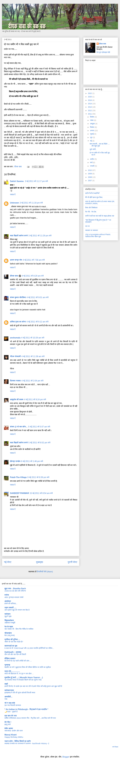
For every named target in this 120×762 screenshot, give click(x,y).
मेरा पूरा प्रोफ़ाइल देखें (103, 52)
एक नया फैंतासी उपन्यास (12, 705)
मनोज (6, 595)
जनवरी (92, 166)
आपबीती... (8, 697)
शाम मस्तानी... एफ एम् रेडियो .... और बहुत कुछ (100, 145)
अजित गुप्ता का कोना (18, 322)
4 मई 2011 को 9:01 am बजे (37, 297)
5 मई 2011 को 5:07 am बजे (39, 427)
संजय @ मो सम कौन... (19, 427)
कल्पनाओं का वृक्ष (10, 646)
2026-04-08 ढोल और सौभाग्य (15, 591)
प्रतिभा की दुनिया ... (12, 639)
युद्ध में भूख (7, 616)
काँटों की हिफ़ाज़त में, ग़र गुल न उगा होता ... (19, 673)
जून (91, 137)
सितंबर (92, 127)
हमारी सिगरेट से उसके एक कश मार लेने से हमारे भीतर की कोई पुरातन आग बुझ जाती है (33, 686)
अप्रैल (92, 159)
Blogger (65, 757)
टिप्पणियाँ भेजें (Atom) (45, 572)
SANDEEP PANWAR (19, 493)
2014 (90, 104)
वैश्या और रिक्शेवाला (91, 208)
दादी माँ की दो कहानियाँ (92, 193)
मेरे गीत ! (7, 722)
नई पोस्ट (7, 562)
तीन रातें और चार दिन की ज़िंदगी (15, 654)
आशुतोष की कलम (16, 399)
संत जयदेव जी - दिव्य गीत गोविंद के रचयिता (18, 629)
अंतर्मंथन (7, 601)
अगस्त (92, 131)
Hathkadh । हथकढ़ (12, 652)
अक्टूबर (92, 124)
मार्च (91, 162)
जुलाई (92, 134)
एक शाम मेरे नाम (10, 716)
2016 (90, 100)
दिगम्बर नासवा (15, 381)
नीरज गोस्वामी (15, 356)
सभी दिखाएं (115, 747)
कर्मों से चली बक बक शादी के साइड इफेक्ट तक (99, 216)
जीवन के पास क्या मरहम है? (13, 642)
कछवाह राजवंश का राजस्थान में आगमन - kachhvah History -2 (26, 743)
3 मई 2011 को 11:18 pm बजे (31, 203)
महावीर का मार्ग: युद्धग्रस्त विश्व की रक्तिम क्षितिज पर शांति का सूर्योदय (27, 667)
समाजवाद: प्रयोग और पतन (13, 731)
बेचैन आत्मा (8, 728)
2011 (90, 114)
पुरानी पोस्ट (72, 562)
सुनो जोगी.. (93, 149)
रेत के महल (8, 627)
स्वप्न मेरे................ (12, 671)
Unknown (14, 203)
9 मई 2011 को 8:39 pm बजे (38, 477)
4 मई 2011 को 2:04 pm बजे (32, 381)
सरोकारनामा (9, 690)
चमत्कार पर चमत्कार (91, 230)
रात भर (87, 226)
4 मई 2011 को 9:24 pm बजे (35, 399)
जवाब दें (12, 194)
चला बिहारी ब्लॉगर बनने (19, 236)
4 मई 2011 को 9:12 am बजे (37, 322)
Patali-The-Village (18, 477)
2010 (90, 170)
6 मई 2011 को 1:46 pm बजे (32, 461)
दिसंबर (92, 117)
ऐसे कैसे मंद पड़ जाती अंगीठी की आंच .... (18, 661)
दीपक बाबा (14, 276)
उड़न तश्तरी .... (10, 608)
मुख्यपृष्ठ (39, 562)
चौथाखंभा (8, 633)
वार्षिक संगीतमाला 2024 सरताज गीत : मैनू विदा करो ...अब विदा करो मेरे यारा (30, 718)
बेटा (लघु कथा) (9, 635)
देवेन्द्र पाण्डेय (15, 461)
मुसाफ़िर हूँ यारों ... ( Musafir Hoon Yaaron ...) (23, 677)
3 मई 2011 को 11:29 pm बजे (40, 236)
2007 (90, 181)
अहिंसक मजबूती (9, 623)
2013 (90, 107)
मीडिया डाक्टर (9, 658)
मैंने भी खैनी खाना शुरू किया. (94, 197)
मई (91, 141)
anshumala (15, 338)
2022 (90, 93)
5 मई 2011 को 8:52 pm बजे (39, 443)
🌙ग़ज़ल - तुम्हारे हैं (10, 712)
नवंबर (92, 120)
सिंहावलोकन (9, 620)
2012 (90, 111)
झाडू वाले (7, 724)
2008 (90, 177)
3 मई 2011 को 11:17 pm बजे (36, 181)
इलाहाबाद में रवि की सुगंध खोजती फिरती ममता (19, 692)
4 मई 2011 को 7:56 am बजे (34, 260)
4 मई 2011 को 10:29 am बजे (32, 338)
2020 (90, 97)
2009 (90, 174)
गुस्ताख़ (7, 665)
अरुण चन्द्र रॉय (16, 260)
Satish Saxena (17, 181)
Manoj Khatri (10, 735)
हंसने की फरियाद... (10, 603)
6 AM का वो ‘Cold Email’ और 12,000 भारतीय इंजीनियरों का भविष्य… (29, 648)
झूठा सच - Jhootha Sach (15, 588)
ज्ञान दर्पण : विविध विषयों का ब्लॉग (17, 741)
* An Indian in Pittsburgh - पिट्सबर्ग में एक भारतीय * (26, 709)
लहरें (6, 684)
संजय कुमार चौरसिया (18, 297)
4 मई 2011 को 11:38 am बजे (33, 356)
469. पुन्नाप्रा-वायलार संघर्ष (13, 597)
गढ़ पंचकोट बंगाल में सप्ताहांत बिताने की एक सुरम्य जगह (23, 680)
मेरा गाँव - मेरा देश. (91, 212)
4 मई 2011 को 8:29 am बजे (33, 276)
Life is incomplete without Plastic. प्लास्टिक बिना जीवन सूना (98, 235)
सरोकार (7, 614)
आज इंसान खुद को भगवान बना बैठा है (16, 610)
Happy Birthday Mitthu (13, 737)
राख (5, 699)
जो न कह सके (9, 703)
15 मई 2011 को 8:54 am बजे (41, 493)
